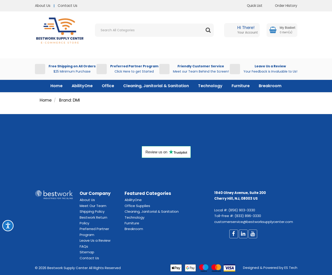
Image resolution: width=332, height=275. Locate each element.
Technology (210, 86)
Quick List (251, 5)
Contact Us (67, 5)
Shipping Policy (92, 211)
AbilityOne (82, 86)
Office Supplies (137, 205)
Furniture (241, 86)
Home (56, 86)
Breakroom (270, 86)
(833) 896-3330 (248, 215)
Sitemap (87, 252)
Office (108, 86)
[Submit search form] (208, 30)
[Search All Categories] (154, 30)
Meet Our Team (93, 205)
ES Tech (290, 267)
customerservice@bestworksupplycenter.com (253, 221)
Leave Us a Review (95, 240)
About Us (42, 5)
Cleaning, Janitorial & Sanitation (156, 86)
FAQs (84, 246)
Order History (282, 5)
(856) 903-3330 (241, 210)
